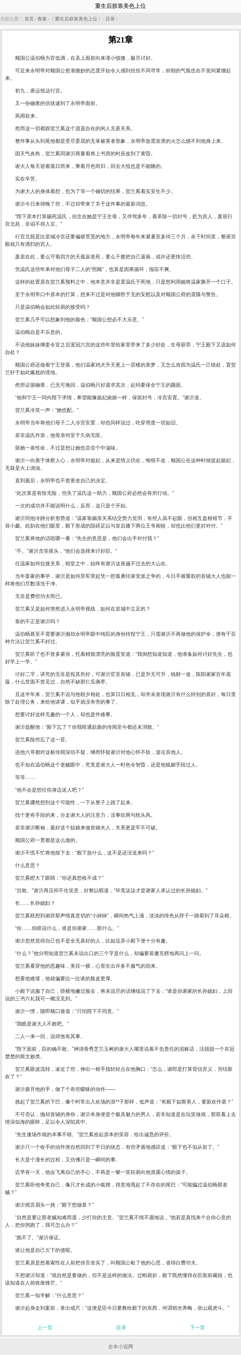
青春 (42, 18)
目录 (110, 18)
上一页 (44, 1327)
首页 (29, 18)
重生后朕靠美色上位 (76, 18)
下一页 (197, 1327)
